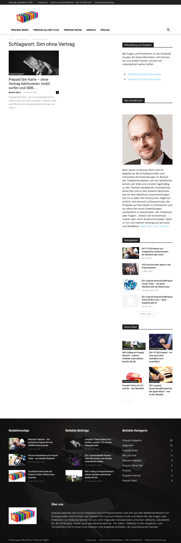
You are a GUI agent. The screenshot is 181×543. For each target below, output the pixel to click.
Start (11, 39)
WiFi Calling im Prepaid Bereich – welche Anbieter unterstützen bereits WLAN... (100, 474)
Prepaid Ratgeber (17, 74)
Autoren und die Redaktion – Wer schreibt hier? (71, 2)
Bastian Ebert (15, 92)
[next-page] (130, 402)
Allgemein (127, 348)
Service (91, 29)
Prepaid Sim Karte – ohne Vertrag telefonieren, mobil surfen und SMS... (29, 83)
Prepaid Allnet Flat (46, 29)
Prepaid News (20, 29)
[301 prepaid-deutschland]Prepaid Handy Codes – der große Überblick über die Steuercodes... (157, 284)
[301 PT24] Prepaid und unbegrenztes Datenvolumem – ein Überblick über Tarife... (156, 251)
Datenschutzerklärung (104, 2)
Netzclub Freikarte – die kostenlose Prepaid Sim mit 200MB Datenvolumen (40, 442)
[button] (168, 30)
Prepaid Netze (73, 29)
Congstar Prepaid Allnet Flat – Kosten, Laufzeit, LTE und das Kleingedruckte (98, 442)
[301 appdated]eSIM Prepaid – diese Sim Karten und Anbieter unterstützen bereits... (98, 458)
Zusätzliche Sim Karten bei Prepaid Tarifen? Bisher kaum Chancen (41, 474)
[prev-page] (124, 402)
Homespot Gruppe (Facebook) (144, 79)
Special (105, 29)
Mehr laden (147, 313)
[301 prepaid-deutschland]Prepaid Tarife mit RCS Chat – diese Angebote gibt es (157, 300)
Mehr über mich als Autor (154, 226)
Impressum (43, 2)
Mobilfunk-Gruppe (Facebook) (144, 74)
